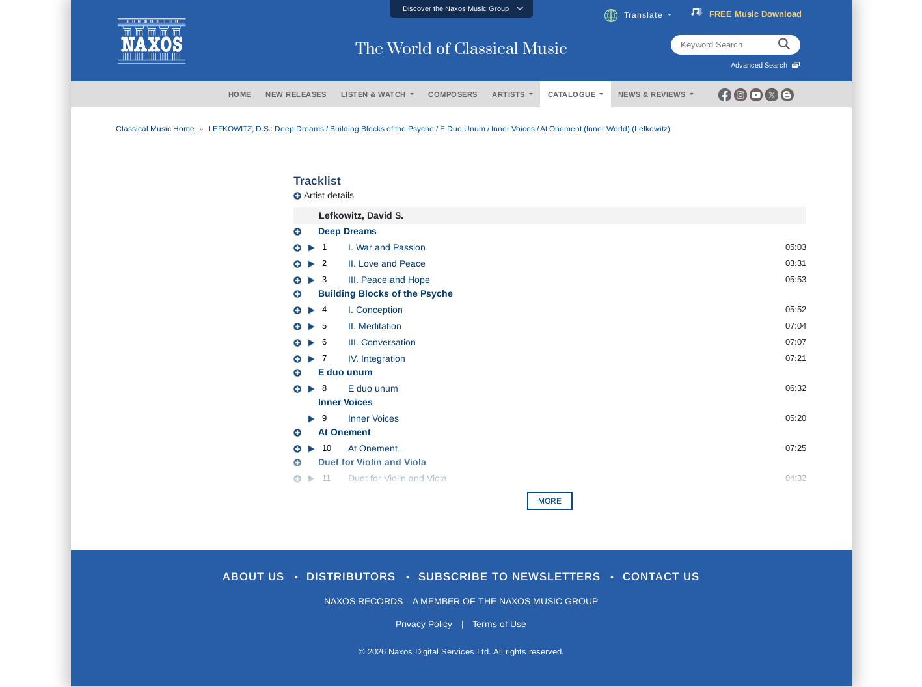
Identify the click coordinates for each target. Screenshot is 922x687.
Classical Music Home (155, 128)
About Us (255, 577)
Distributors (353, 577)
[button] (461, 9)
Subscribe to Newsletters (511, 577)
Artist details (329, 195)
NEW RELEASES (295, 94)
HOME (239, 94)
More (550, 500)
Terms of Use (499, 624)
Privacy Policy (423, 624)
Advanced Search (765, 65)
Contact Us (661, 577)
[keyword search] (784, 45)
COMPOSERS (453, 94)
